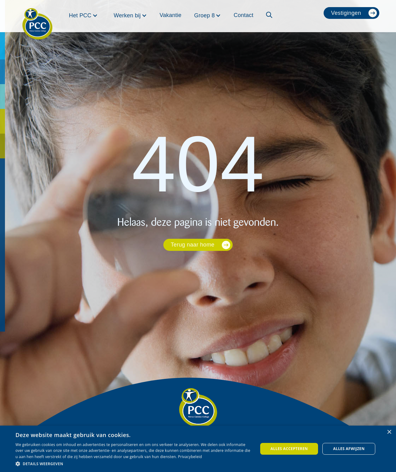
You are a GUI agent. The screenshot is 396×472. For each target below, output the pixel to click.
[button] (83, 15)
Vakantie (171, 15)
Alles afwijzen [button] (349, 448)
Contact (243, 15)
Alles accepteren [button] (289, 448)
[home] (37, 16)
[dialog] (198, 449)
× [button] (389, 432)
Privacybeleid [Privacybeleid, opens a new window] (190, 456)
